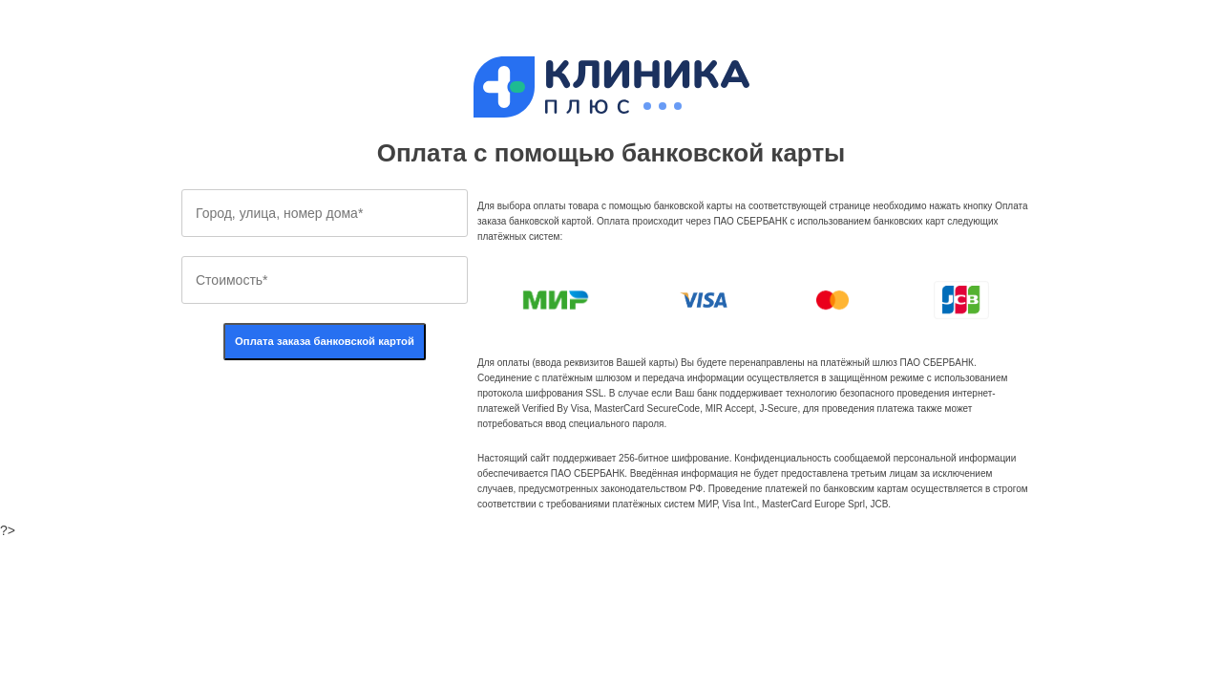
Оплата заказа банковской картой (324, 341)
